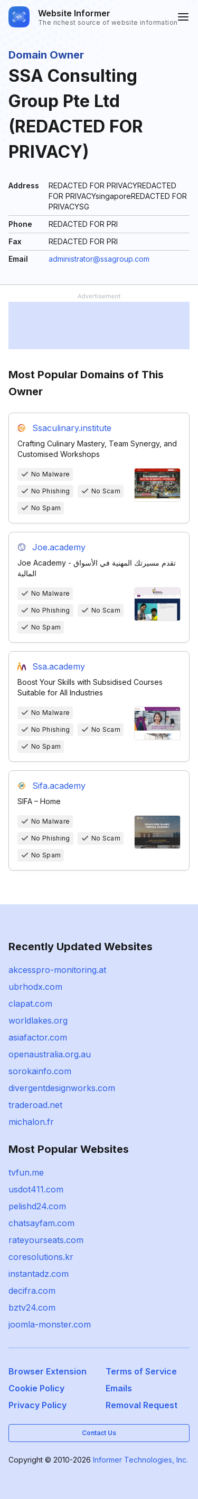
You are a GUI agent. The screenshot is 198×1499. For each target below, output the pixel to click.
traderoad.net (35, 1105)
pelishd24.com (37, 1206)
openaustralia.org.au (49, 1054)
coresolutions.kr (40, 1257)
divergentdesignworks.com (61, 1088)
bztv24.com (31, 1307)
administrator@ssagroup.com (99, 258)
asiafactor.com (37, 1037)
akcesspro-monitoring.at (57, 970)
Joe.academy (59, 547)
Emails (119, 1388)
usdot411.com (35, 1189)
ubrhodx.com (35, 986)
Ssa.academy (58, 666)
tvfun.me (26, 1172)
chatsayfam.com (41, 1223)
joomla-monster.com (49, 1324)
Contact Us (99, 1433)
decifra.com (31, 1290)
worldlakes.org (38, 1020)
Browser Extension (47, 1371)
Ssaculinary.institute (71, 428)
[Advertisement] (99, 326)
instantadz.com (38, 1273)
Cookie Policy (36, 1388)
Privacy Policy (37, 1405)
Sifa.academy (59, 785)
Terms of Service (141, 1371)
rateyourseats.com (45, 1240)
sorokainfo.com (39, 1071)
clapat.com (30, 1003)
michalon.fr (31, 1121)
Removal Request (141, 1405)
